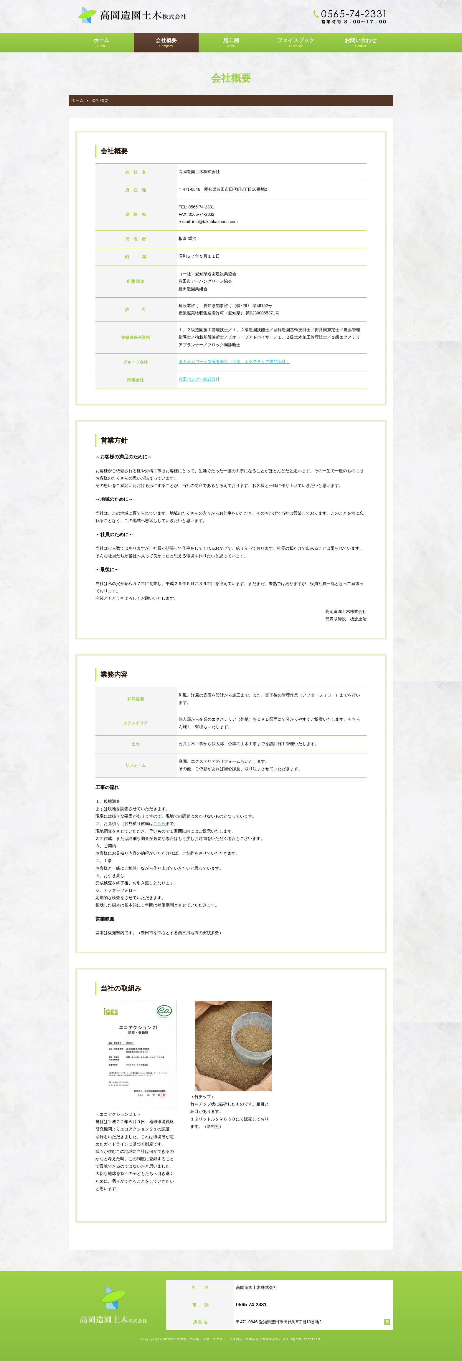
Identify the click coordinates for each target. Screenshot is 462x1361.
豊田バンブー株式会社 (199, 379)
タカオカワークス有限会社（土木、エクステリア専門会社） (234, 361)
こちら (159, 823)
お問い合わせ (360, 42)
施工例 (231, 42)
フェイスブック (295, 42)
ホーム (101, 42)
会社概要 (166, 42)
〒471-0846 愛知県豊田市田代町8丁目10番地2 (278, 1321)
